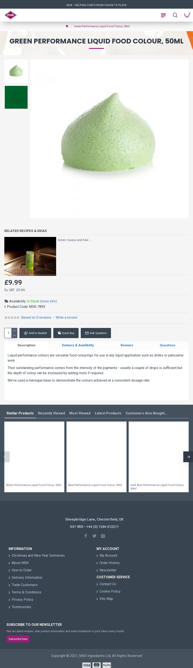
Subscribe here (18, 640)
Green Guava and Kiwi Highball (76, 240)
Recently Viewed (51, 414)
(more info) (48, 301)
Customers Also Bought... (146, 414)
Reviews (127, 346)
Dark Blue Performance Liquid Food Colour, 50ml (157, 487)
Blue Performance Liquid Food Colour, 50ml (95, 486)
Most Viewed (79, 414)
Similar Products (20, 414)
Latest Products (108, 414)
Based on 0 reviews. (36, 317)
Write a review (66, 317)
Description (26, 346)
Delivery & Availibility (78, 346)
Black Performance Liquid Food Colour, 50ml (33, 486)
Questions (167, 346)
